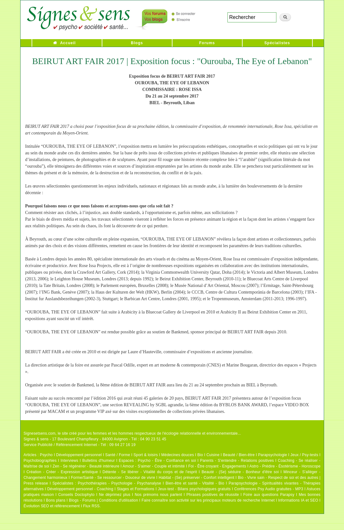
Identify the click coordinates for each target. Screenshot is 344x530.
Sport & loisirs (146, 455)
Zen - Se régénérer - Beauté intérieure (85, 466)
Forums (207, 43)
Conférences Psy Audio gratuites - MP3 (268, 489)
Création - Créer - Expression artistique (62, 472)
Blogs (137, 43)
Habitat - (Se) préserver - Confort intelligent (196, 477)
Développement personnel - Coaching (80, 489)
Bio (200, 455)
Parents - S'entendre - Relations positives (237, 460)
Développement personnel (79, 455)
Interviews (69, 460)
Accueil (68, 43)
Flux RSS (91, 506)
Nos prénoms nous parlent (158, 494)
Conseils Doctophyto (76, 494)
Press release (36, 483)
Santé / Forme (117, 455)
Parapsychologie (272, 455)
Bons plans (55, 500)
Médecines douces (177, 455)
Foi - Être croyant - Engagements (217, 466)
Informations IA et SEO (298, 500)
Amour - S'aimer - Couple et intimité (154, 466)
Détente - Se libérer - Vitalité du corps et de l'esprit (150, 472)
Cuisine (212, 455)
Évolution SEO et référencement (52, 506)
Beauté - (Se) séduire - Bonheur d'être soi (240, 472)
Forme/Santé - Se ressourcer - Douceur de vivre (113, 477)
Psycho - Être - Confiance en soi (167, 460)
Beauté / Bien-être (239, 455)
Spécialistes (277, 43)
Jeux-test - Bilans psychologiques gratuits (194, 489)
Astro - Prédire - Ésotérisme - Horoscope (284, 466)
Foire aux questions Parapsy (268, 494)
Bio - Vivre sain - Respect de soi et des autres (278, 477)
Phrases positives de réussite (212, 494)
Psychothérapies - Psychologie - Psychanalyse (119, 483)
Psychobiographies (40, 460)
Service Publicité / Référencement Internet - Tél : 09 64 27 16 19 (80, 445)
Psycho (46, 455)
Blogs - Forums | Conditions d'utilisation (103, 500)
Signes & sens (36, 439)
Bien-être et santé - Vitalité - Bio (195, 483)
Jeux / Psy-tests (304, 455)
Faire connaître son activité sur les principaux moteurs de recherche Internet (208, 500)
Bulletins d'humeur (98, 460)
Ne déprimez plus (114, 494)
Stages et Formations (135, 489)
